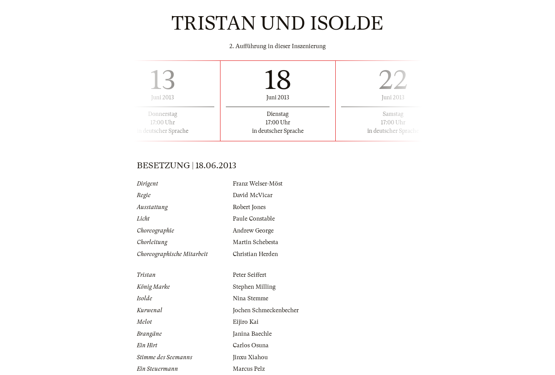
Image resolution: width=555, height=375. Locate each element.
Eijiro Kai (246, 321)
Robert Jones (249, 207)
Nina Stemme (250, 298)
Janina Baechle (252, 333)
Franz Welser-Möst (258, 183)
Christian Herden (255, 254)
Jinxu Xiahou (250, 357)
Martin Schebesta (255, 242)
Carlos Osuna (251, 345)
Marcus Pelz (249, 368)
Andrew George (253, 230)
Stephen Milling (254, 286)
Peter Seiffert (249, 274)
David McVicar (252, 195)
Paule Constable (254, 218)
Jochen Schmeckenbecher (266, 310)
